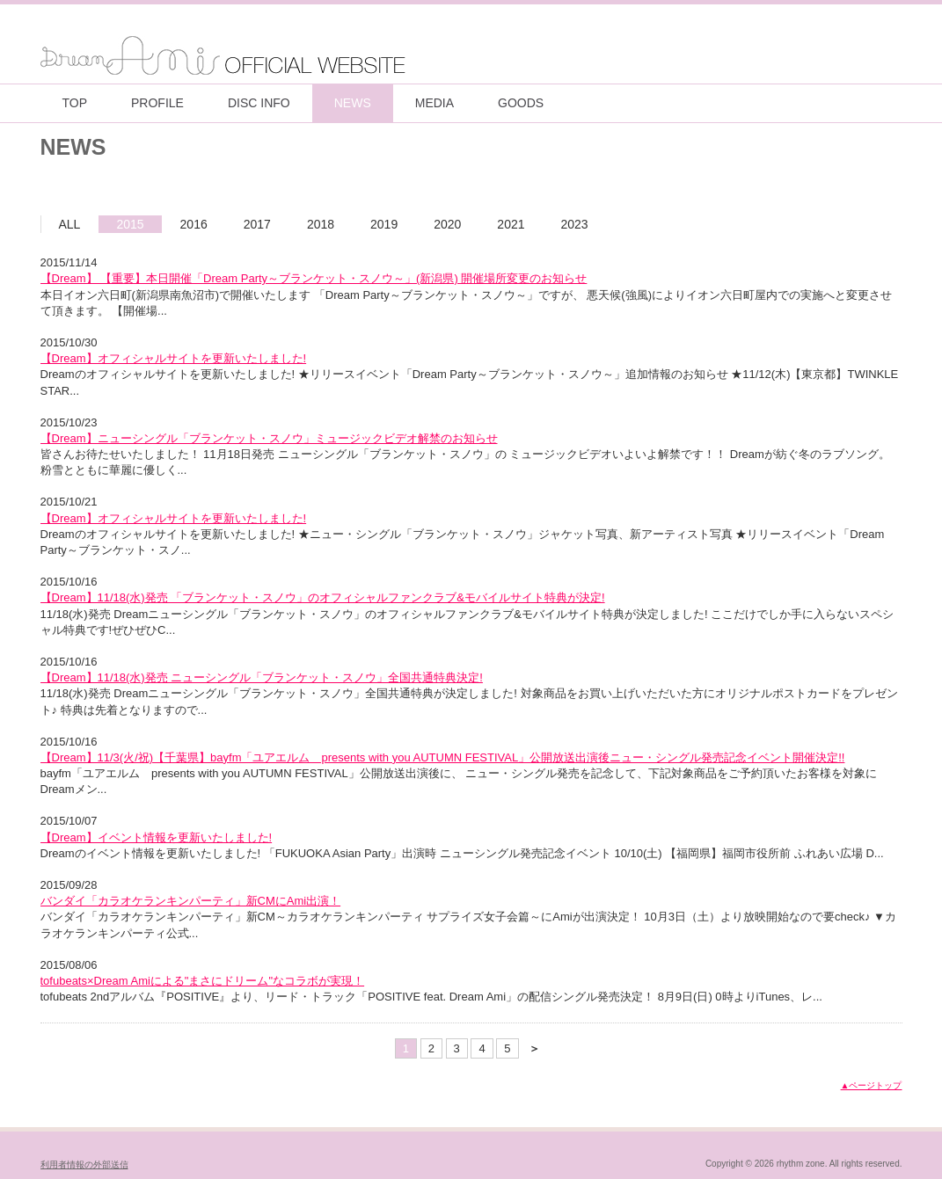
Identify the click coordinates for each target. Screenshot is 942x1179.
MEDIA (434, 103)
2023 (574, 224)
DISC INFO (259, 103)
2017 (257, 224)
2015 (129, 224)
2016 (194, 224)
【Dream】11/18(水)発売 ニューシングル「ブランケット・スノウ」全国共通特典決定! (261, 677)
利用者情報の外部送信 (84, 1164)
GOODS (521, 103)
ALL (70, 224)
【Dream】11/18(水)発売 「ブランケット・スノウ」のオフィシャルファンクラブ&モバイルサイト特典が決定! (322, 597)
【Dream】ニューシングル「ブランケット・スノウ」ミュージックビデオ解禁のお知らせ (269, 438)
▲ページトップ (871, 1085)
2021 (510, 224)
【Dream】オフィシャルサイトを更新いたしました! (173, 358)
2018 (320, 224)
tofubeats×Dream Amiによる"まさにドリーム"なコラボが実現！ (202, 980)
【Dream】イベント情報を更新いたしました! (156, 837)
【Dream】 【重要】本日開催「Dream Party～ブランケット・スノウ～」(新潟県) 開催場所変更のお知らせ (314, 278)
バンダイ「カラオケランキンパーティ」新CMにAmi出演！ (190, 900)
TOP (75, 103)
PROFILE (157, 103)
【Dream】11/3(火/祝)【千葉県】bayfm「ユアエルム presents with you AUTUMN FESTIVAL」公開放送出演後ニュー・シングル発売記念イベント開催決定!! (442, 757)
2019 (384, 224)
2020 (447, 224)
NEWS (352, 103)
